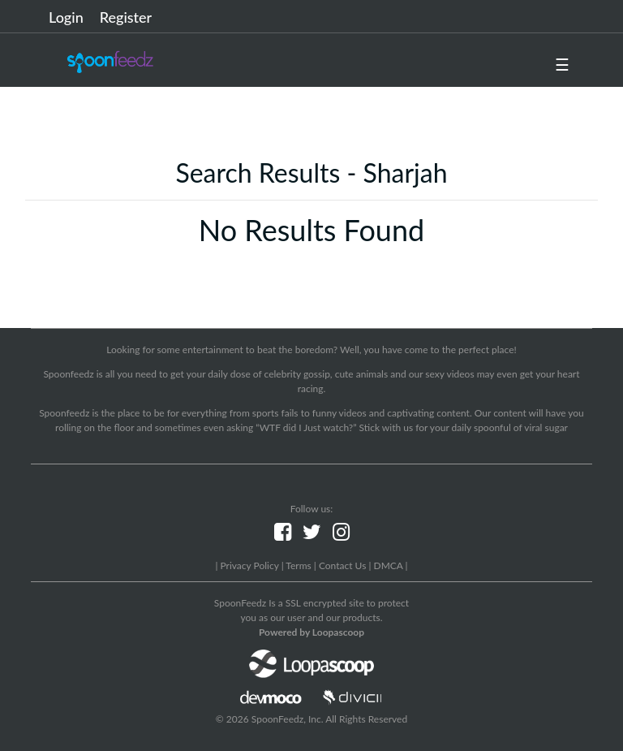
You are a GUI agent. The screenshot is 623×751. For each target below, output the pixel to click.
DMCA (388, 565)
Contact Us (342, 565)
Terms (298, 565)
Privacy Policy (249, 565)
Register (126, 17)
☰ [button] (562, 64)
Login (66, 17)
